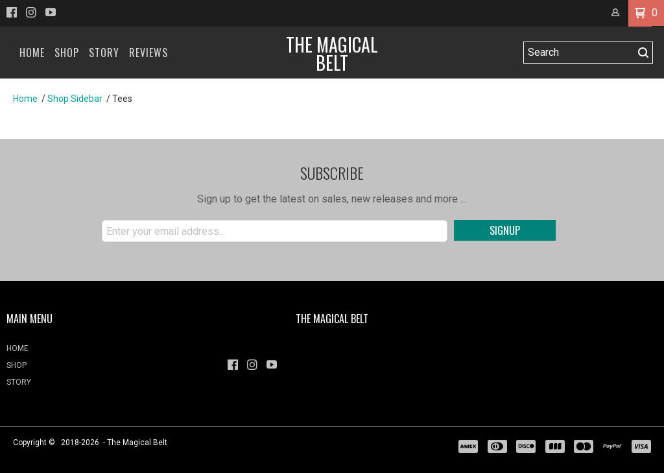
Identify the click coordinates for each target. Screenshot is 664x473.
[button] (640, 13)
